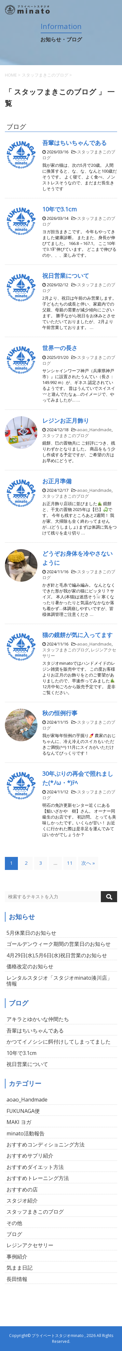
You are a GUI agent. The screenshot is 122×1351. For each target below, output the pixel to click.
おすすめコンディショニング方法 (46, 1144)
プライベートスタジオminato (58, 1335)
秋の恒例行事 (59, 713)
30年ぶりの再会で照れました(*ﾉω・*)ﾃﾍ (77, 778)
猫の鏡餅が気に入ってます (77, 635)
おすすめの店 (22, 1189)
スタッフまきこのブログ (65, 435)
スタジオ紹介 (22, 1200)
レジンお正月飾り (65, 420)
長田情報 (17, 1279)
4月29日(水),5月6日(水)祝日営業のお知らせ (57, 955)
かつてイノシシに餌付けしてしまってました (59, 1041)
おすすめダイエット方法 (35, 1167)
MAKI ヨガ (19, 1122)
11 (70, 863)
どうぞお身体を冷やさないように (77, 557)
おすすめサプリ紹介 (30, 1155)
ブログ (14, 1234)
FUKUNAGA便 (23, 1111)
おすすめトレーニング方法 (38, 1178)
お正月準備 (57, 481)
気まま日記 (20, 1267)
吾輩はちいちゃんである (74, 143)
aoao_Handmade (94, 430)
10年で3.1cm (59, 209)
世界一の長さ (59, 348)
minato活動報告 (26, 1133)
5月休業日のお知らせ (31, 932)
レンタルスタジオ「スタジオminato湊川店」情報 (59, 980)
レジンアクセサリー (30, 1245)
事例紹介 (17, 1256)
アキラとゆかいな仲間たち (38, 1019)
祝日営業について (65, 275)
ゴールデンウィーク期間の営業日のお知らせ (59, 943)
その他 (14, 1223)
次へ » (88, 863)
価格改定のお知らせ (30, 966)
